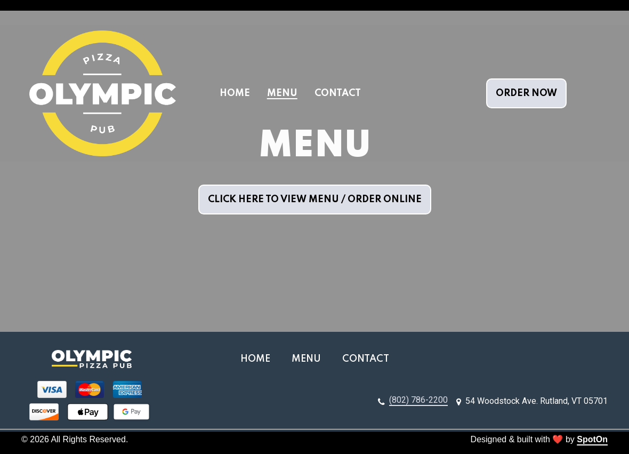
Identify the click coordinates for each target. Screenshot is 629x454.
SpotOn (592, 439)
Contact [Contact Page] (337, 93)
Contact (369, 357)
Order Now (526, 93)
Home (258, 357)
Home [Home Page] (235, 93)
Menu (309, 357)
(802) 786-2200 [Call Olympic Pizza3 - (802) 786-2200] (418, 400)
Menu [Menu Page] (282, 93)
